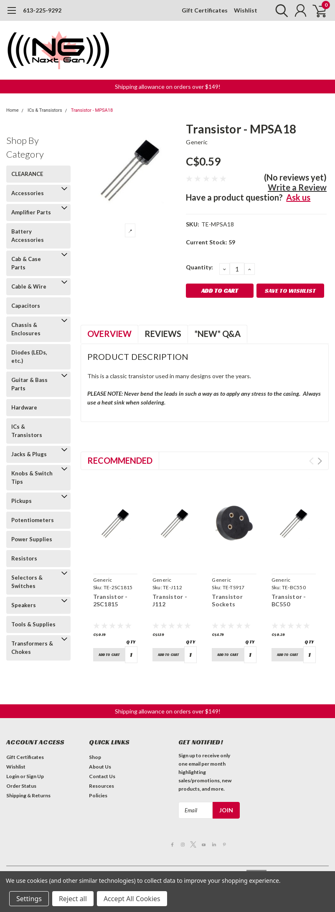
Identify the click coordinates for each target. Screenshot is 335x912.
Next (319, 461)
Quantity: (199, 267)
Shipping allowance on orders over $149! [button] (168, 86)
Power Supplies (31, 539)
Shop (95, 757)
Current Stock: (210, 242)
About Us (100, 767)
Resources (101, 786)
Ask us (298, 197)
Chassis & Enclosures (26, 329)
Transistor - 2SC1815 (110, 600)
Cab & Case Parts (26, 263)
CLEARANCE (27, 174)
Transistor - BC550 (289, 600)
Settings (29, 898)
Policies (98, 795)
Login (12, 776)
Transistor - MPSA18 (92, 110)
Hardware (24, 407)
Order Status (21, 786)
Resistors (24, 558)
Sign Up (35, 776)
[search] (279, 10)
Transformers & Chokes (32, 647)
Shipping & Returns (28, 795)
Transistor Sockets (227, 600)
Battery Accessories (27, 235)
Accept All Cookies (132, 898)
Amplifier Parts (31, 212)
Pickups (21, 500)
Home (12, 110)
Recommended (119, 460)
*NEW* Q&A (217, 334)
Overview (109, 334)
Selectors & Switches (27, 581)
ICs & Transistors (45, 110)
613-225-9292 (42, 10)
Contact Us (102, 776)
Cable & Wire (28, 286)
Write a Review (297, 187)
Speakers (23, 605)
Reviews (163, 334)
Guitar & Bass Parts (29, 384)
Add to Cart (109, 655)
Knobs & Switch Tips (32, 477)
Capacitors (25, 305)
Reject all (73, 898)
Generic (197, 142)
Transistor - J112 (169, 600)
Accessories (27, 193)
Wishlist (245, 10)
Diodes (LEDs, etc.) (29, 356)
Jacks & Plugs (29, 454)
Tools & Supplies (33, 624)
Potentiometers (32, 520)
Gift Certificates (205, 10)
